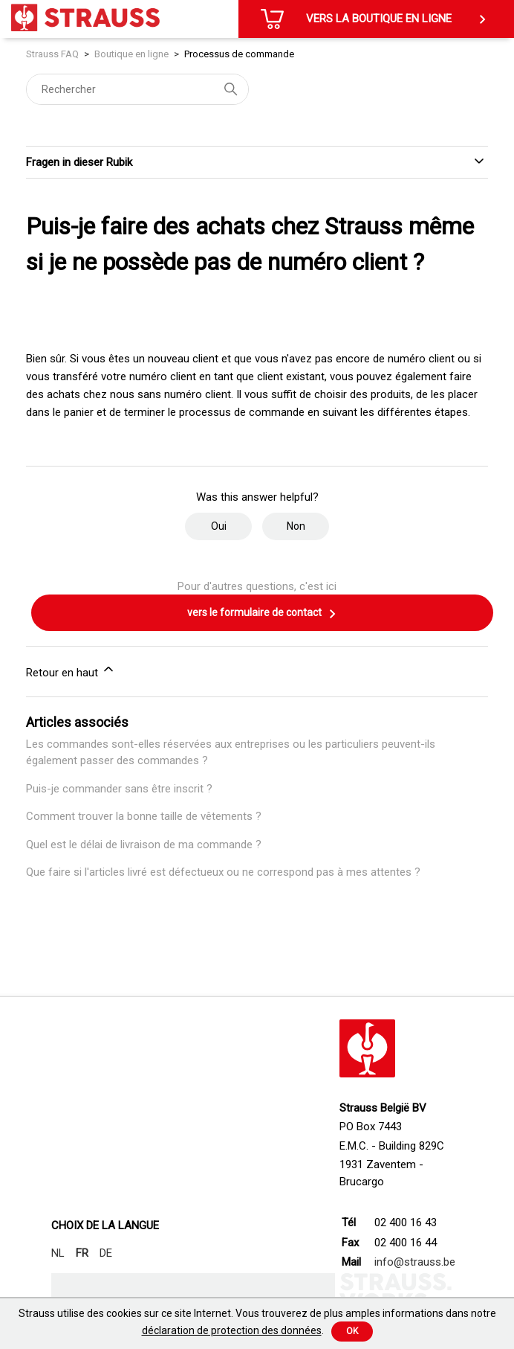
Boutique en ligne (131, 54)
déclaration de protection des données (232, 1330)
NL (58, 1253)
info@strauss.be (414, 1262)
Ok (352, 1331)
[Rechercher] (137, 89)
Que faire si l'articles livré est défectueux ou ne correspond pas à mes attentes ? (223, 872)
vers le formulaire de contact (262, 614)
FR (82, 1253)
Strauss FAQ (53, 54)
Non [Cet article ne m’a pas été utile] (296, 526)
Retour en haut (71, 670)
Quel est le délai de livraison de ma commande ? (143, 844)
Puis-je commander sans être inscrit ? (119, 788)
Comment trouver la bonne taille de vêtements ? (143, 816)
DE (106, 1253)
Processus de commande (239, 54)
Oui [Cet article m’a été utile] (219, 526)
